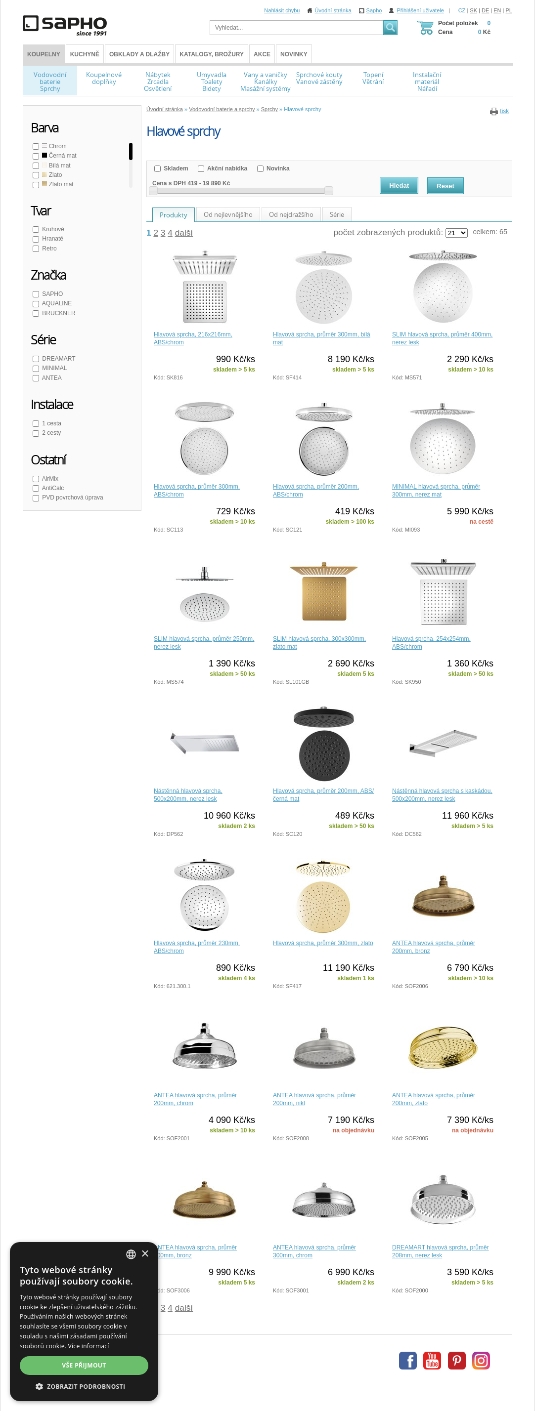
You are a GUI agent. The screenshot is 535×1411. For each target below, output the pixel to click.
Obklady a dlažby (139, 54)
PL (509, 10)
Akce (262, 54)
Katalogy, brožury (211, 54)
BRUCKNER (58, 313)
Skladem (175, 168)
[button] (84, 1386)
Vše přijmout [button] (84, 1365)
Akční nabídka (226, 168)
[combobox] (131, 1254)
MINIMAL (54, 368)
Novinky (294, 54)
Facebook (408, 1361)
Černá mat (59, 155)
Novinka (277, 168)
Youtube (432, 1361)
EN (497, 10)
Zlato (51, 174)
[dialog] (84, 1321)
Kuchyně (84, 54)
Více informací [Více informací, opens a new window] (88, 1346)
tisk (504, 111)
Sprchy (269, 109)
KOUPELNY (43, 54)
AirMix (49, 478)
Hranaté (52, 238)
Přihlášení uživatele (420, 10)
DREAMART (58, 358)
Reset (445, 186)
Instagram (481, 1361)
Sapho (374, 10)
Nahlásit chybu (282, 10)
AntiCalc (52, 488)
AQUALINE (56, 303)
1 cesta (51, 423)
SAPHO (52, 293)
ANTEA (51, 377)
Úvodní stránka (333, 10)
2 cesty (51, 432)
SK (473, 10)
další (184, 233)
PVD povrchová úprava (72, 497)
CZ (462, 10)
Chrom (54, 146)
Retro (49, 248)
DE (485, 10)
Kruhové (52, 229)
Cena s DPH (169, 183)
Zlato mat (57, 184)
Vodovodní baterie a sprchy (222, 109)
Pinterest (457, 1361)
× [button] (144, 1254)
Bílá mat (56, 165)
